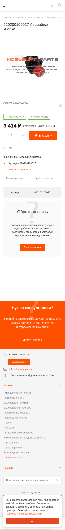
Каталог (8, 385)
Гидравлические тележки (17, 392)
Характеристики (15, 178)
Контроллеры (11, 442)
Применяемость (43, 178)
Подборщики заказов (15, 417)
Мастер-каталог (12, 457)
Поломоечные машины (16, 412)
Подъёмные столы (13, 397)
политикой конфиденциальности (24, 513)
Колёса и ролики (12, 447)
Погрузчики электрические (18, 432)
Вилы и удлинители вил (16, 452)
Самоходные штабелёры (17, 407)
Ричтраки (8, 427)
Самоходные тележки (15, 402)
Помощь (8, 468)
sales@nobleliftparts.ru (21, 369)
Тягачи (7, 422)
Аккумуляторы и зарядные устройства (24, 437)
